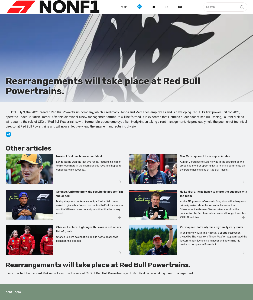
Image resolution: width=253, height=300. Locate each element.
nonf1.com (13, 292)
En (153, 7)
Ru (180, 7)
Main (124, 7)
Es (166, 7)
